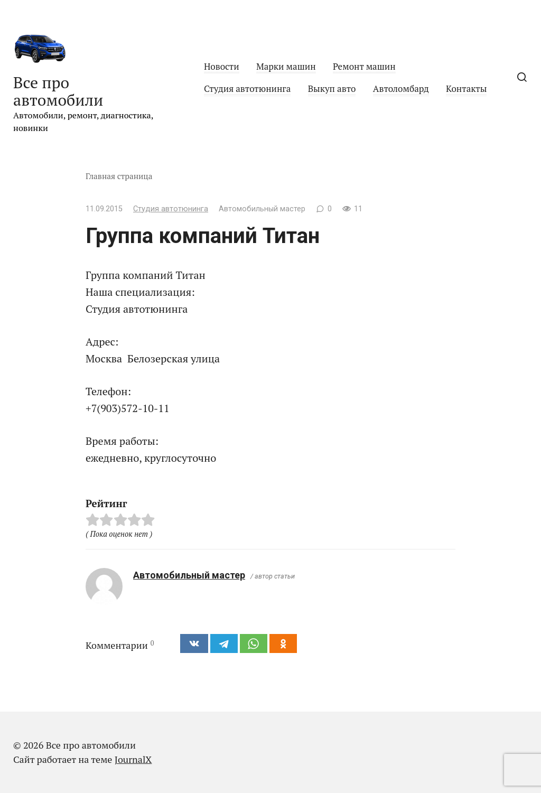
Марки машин (286, 66)
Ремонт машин (364, 66)
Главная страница (119, 176)
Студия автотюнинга (247, 88)
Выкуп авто (332, 88)
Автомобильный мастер (189, 575)
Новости (221, 66)
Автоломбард (401, 88)
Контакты (466, 88)
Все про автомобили (58, 91)
